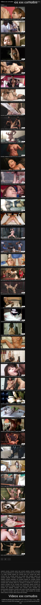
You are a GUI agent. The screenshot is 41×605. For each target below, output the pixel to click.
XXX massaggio (16, 601)
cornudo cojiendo (25, 571)
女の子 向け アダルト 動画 (33, 599)
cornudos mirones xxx (6, 581)
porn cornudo (23, 587)
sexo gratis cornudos (35, 589)
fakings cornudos (15, 586)
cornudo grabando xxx (8, 572)
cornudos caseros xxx (34, 576)
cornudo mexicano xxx (19, 572)
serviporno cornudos (14, 589)
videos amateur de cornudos (32, 591)
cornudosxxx (26, 584)
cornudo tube (24, 576)
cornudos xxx (29, 582)
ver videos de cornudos (7, 591)
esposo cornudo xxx (6, 586)
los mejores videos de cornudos (28, 586)
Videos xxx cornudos (7, 601)
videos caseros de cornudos (20, 592)
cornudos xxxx (18, 584)
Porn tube (24, 599)
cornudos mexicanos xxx (12, 579)
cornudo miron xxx (24, 574)
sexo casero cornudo (24, 589)
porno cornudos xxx (34, 587)
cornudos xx (23, 582)
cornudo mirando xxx (12, 574)
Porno (2, 5)
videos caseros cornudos (7, 592)
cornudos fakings (30, 577)
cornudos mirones (35, 579)
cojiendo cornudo (5, 571)
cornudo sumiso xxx (15, 576)
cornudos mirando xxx (24, 579)
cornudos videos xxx (14, 582)
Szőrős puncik (31, 601)
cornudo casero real (15, 571)
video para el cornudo (19, 591)
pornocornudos (4, 589)
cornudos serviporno (35, 581)
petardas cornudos (14, 587)
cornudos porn (25, 581)
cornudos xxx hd (9, 584)
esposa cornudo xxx (35, 584)
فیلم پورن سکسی (24, 601)
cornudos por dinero (17, 581)
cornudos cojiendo (5, 577)
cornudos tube (4, 582)
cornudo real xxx (5, 576)
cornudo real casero (35, 574)
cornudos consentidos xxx (18, 577)
